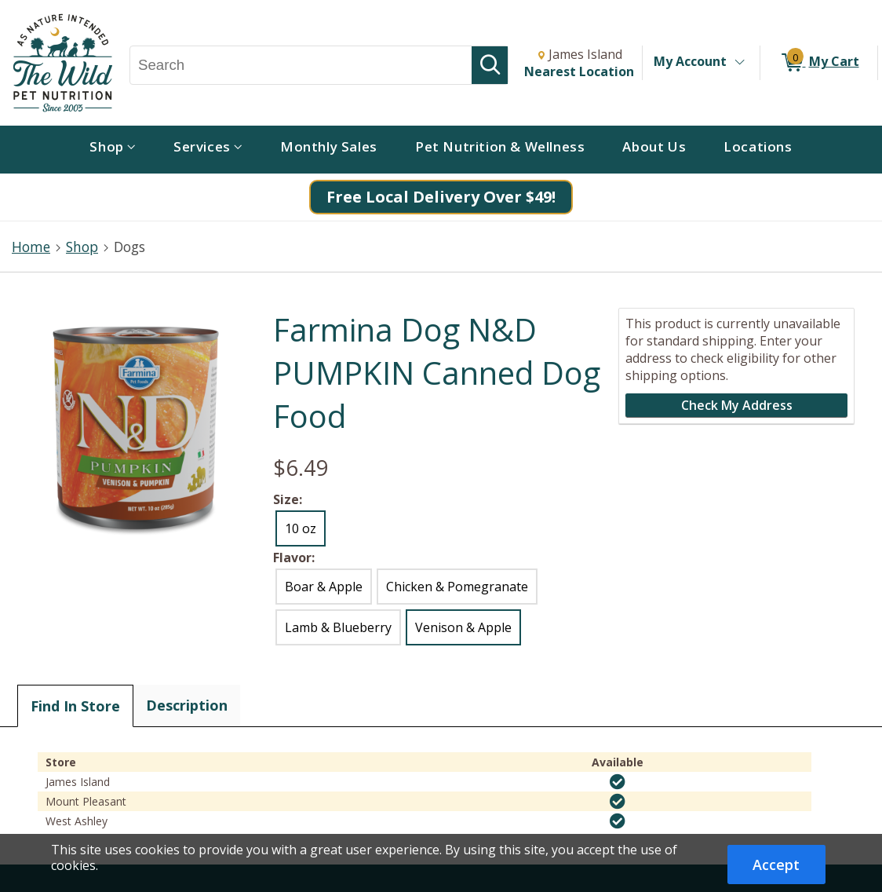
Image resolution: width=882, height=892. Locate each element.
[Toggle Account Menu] (739, 62)
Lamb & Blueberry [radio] (338, 627)
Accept (776, 864)
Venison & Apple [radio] (463, 627)
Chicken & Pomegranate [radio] (457, 586)
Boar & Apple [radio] (324, 586)
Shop (82, 246)
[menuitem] (112, 150)
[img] (617, 782)
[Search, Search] (301, 65)
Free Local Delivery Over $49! (441, 196)
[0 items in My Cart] (818, 63)
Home (31, 246)
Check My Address (737, 405)
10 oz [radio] (300, 528)
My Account (690, 61)
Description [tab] (187, 705)
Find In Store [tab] (75, 705)
